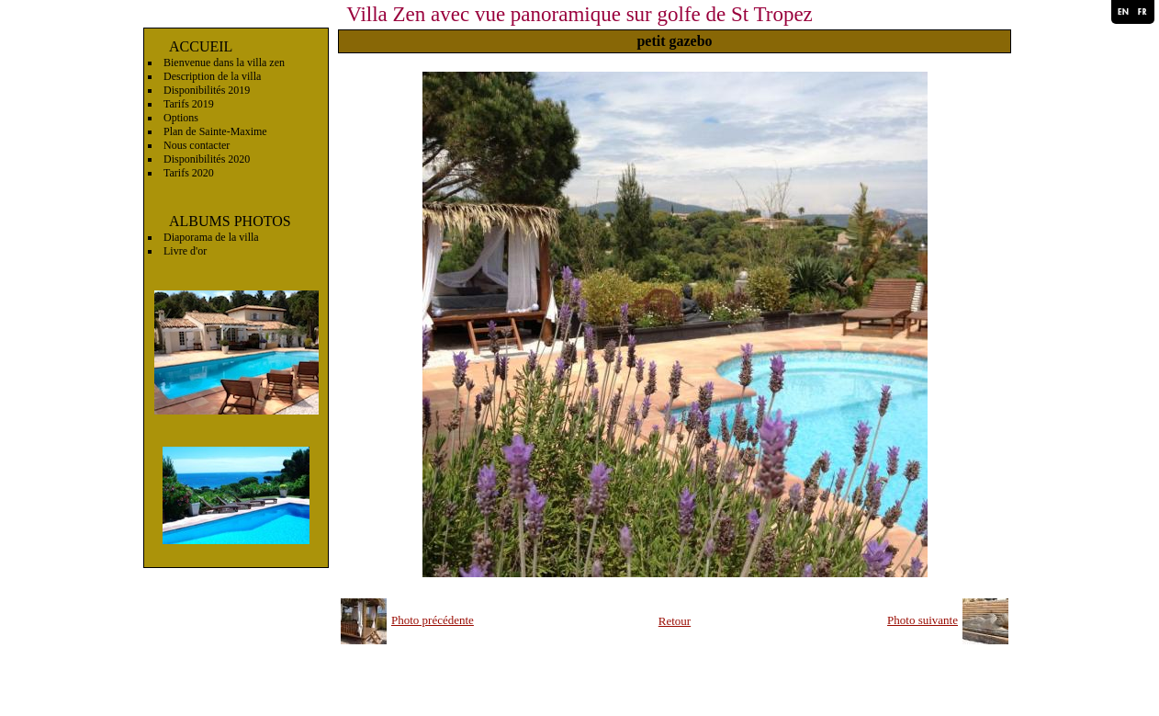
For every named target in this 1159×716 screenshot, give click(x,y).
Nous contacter (196, 145)
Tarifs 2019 (188, 103)
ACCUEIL (200, 46)
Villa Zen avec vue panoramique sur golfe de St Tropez (579, 14)
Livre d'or (185, 250)
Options (180, 117)
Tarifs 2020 (188, 172)
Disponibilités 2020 (206, 159)
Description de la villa (212, 76)
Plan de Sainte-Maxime (215, 131)
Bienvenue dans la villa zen (224, 62)
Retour (674, 621)
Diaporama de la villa (211, 237)
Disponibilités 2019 (206, 90)
